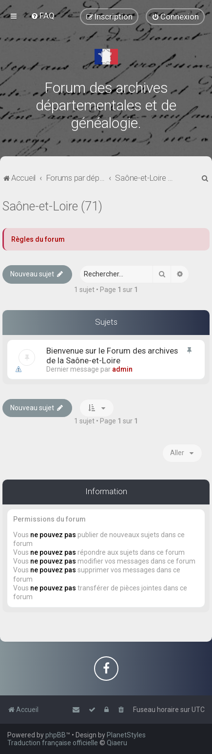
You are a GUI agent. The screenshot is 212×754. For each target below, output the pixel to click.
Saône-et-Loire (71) (52, 206)
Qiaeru (117, 743)
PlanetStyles (126, 735)
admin (122, 369)
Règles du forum (38, 239)
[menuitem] (42, 15)
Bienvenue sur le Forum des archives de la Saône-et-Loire (112, 355)
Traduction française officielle (52, 743)
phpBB (55, 735)
